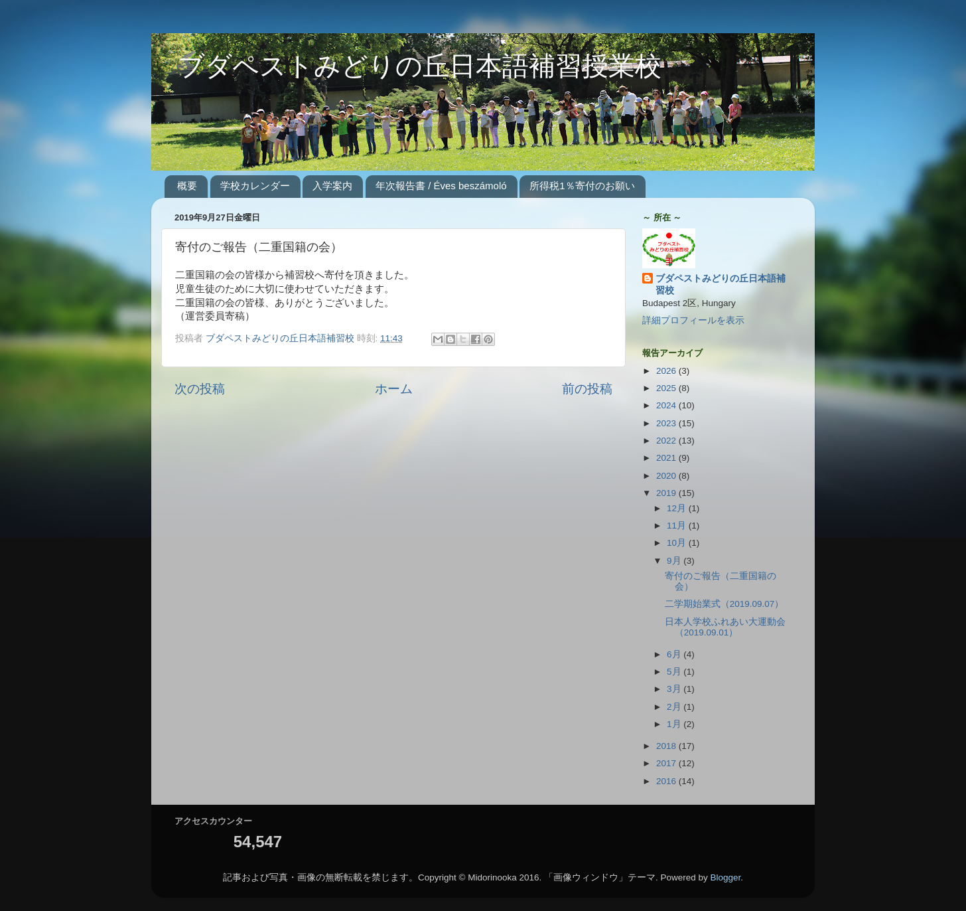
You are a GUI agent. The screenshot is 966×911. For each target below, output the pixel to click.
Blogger (726, 877)
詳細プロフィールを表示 (693, 320)
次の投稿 (199, 389)
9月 (675, 561)
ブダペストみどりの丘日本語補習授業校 (406, 68)
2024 (667, 405)
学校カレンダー (255, 185)
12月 (678, 508)
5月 (675, 672)
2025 (667, 388)
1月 (675, 724)
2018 (667, 746)
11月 (678, 526)
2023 (667, 423)
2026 (667, 371)
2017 (667, 763)
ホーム (394, 389)
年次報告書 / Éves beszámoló (441, 185)
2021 (667, 458)
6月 (675, 654)
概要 (187, 185)
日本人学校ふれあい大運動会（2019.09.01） (725, 627)
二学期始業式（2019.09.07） (724, 604)
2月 (675, 707)
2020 (667, 476)
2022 (667, 441)
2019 (667, 493)
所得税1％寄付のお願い (581, 185)
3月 (675, 689)
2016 (667, 781)
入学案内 (332, 185)
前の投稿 (587, 389)
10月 (678, 543)
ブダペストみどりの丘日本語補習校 (721, 285)
